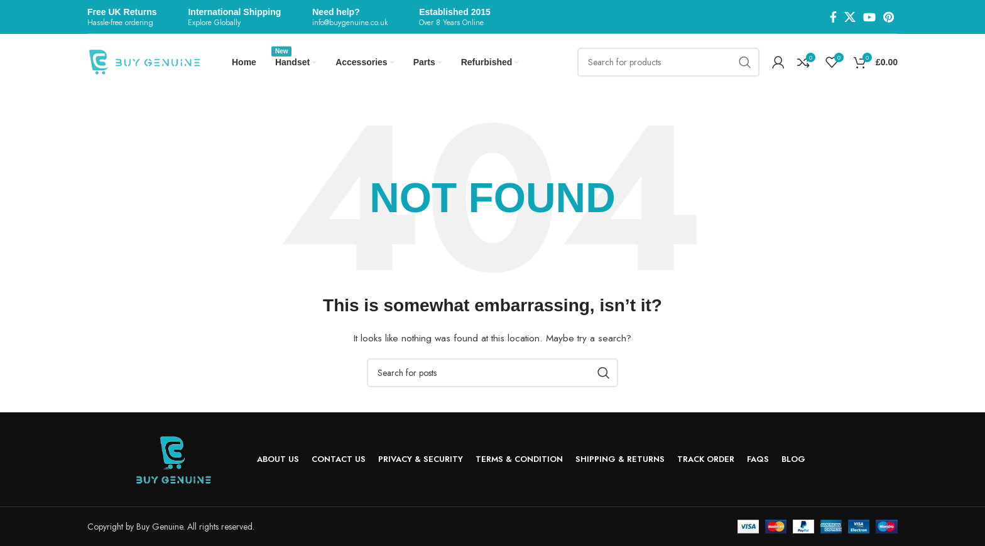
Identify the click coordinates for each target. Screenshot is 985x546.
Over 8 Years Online (451, 22)
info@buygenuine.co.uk (350, 22)
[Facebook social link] (833, 17)
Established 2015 (455, 12)
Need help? (335, 12)
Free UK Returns (121, 12)
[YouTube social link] (869, 17)
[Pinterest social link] (888, 17)
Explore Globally (214, 22)
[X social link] (850, 17)
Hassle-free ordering (120, 22)
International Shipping (234, 12)
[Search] (668, 62)
